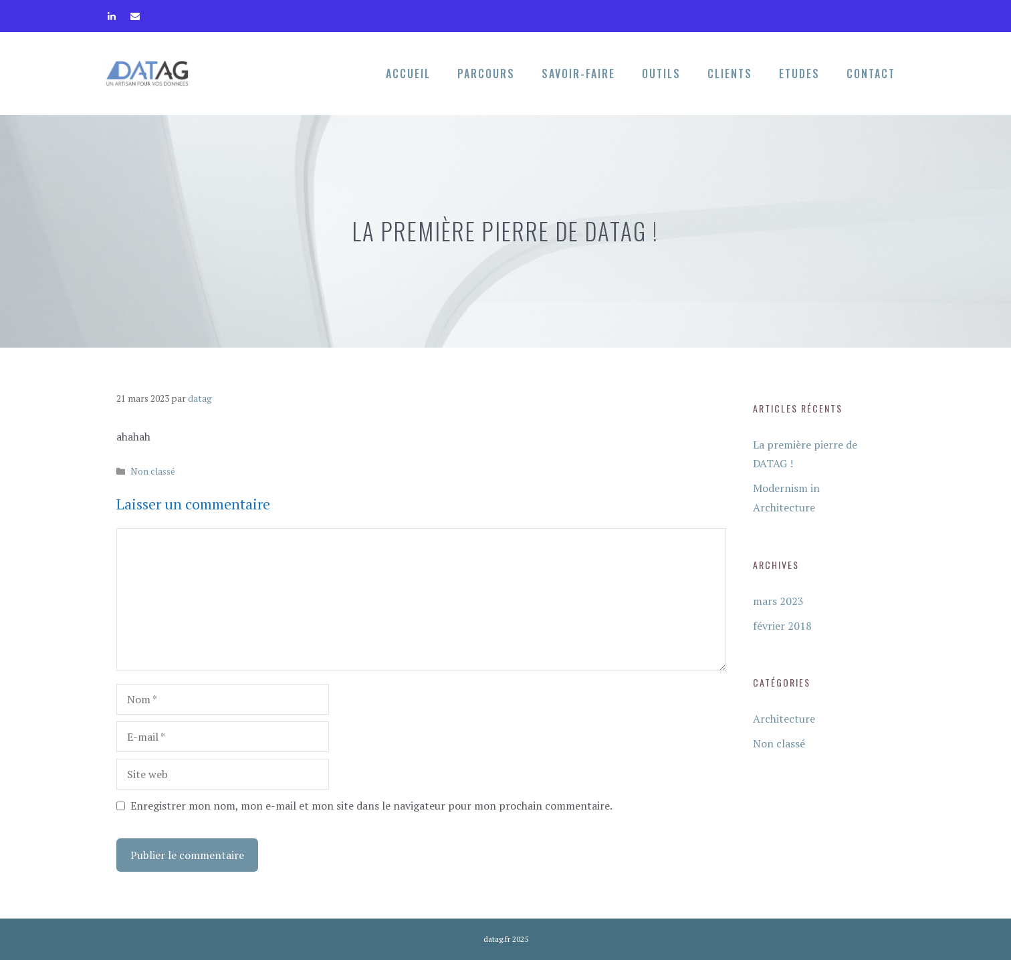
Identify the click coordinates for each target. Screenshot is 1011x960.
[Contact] (135, 13)
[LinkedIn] (112, 13)
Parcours (486, 74)
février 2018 (782, 625)
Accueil (408, 74)
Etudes (799, 74)
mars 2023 (778, 601)
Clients (729, 74)
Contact (871, 74)
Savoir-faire (578, 74)
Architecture (784, 718)
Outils (661, 74)
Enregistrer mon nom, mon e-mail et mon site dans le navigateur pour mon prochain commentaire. (371, 805)
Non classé (152, 471)
